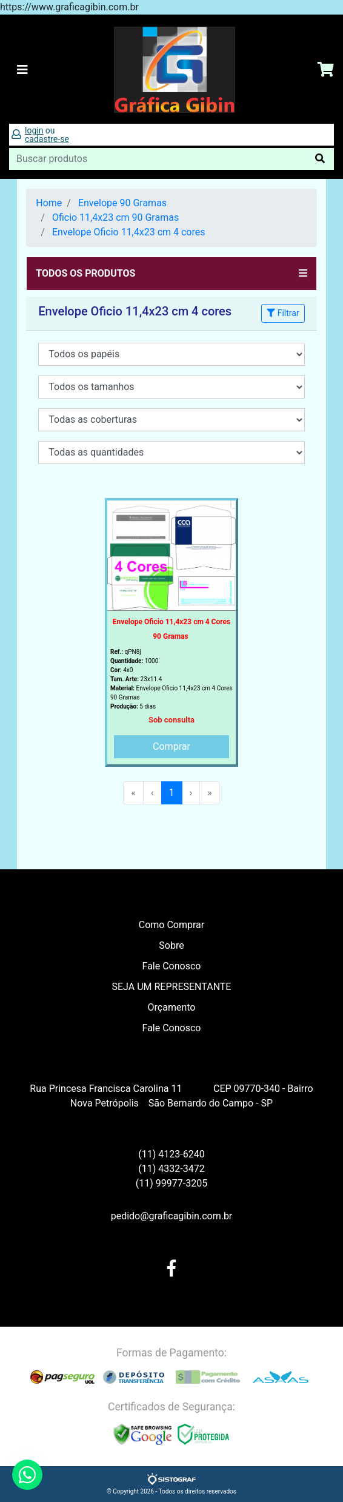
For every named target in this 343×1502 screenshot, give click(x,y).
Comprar (171, 746)
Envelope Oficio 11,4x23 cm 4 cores (128, 232)
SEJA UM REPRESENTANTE (171, 986)
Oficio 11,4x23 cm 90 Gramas (115, 217)
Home (49, 203)
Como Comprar (171, 925)
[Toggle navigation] (22, 70)
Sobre (171, 945)
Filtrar (283, 313)
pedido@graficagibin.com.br (172, 1216)
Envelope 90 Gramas (122, 203)
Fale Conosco (171, 966)
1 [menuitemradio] (172, 792)
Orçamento (172, 1007)
